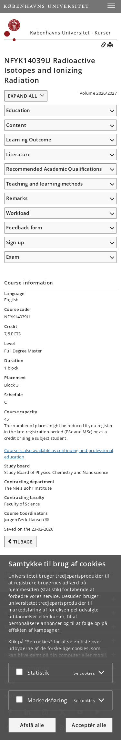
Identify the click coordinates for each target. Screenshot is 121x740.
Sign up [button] (15, 242)
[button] (111, 6)
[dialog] (60, 647)
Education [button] (18, 110)
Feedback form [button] (24, 227)
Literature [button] (18, 154)
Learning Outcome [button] (28, 139)
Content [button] (16, 125)
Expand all (22, 96)
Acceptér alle (89, 725)
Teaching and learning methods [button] (44, 183)
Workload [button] (17, 213)
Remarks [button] (16, 198)
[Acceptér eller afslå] (21, 671)
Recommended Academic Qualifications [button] (54, 169)
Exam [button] (12, 257)
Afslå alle (32, 725)
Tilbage (23, 542)
